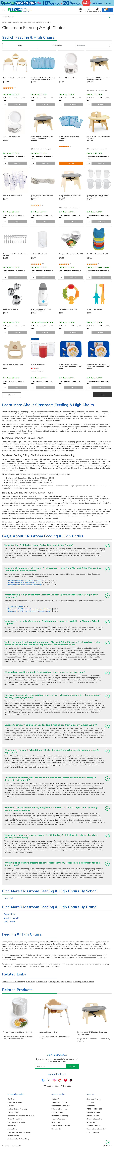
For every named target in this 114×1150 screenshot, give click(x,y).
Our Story (11, 1099)
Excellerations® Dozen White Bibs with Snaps (23, 482)
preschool (5, 444)
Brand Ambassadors (94, 1119)
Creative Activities (93, 1125)
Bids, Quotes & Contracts (60, 1125)
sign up (72, 1066)
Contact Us (55, 1099)
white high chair (54, 982)
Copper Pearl (10, 914)
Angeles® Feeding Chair (49, 1032)
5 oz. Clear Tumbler (15, 607)
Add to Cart (17, 104)
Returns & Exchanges (59, 1109)
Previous (12, 395)
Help (80, 10)
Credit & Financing (58, 1119)
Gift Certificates (57, 1112)
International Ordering (59, 1115)
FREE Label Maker (93, 1132)
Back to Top (108, 1143)
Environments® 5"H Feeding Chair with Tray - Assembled (29, 611)
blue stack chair (41, 982)
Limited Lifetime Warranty (17, 1109)
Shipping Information (59, 1102)
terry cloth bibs (66, 982)
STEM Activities (92, 1122)
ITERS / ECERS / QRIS (94, 1109)
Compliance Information (16, 1122)
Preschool (8, 898)
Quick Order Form (93, 1112)
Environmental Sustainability (18, 1139)
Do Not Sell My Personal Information (21, 1115)
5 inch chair (30, 982)
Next (102, 395)
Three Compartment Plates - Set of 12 (17, 1032)
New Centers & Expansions (96, 1129)
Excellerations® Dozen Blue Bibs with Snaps (22, 480)
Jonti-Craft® (9, 921)
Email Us (68, 1086)
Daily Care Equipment (27, 22)
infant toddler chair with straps (13, 982)
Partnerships (12, 1125)
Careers (11, 1106)
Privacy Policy (13, 1112)
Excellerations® (11, 918)
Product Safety (13, 1135)
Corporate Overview (15, 1102)
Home (4, 22)
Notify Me (71, 163)
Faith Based (91, 1102)
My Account (55, 1122)
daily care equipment (54, 964)
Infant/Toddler (13, 22)
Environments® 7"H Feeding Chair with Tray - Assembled (29, 609)
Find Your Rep (56, 1129)
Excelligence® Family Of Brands (19, 1132)
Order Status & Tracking (60, 1106)
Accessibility (12, 1129)
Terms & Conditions (15, 1119)
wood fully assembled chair (83, 982)
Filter (20, 46)
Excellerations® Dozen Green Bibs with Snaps (23, 478)
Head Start (91, 1106)
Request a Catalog (93, 1099)
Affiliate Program (93, 1115)
